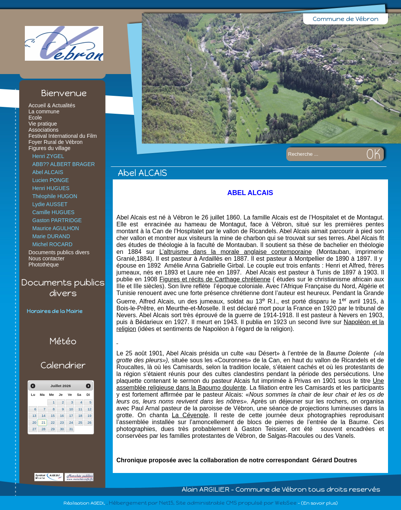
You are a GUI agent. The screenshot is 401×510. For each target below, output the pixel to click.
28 (43, 429)
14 (43, 416)
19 (89, 416)
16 (62, 416)
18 (80, 416)
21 (43, 422)
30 (62, 429)
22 (53, 422)
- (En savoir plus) (318, 503)
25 (80, 422)
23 (62, 422)
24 (71, 422)
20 (34, 422)
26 (89, 422)
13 (34, 416)
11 (80, 409)
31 (71, 429)
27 (34, 429)
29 (53, 429)
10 (71, 409)
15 (53, 416)
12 (89, 409)
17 (71, 416)
